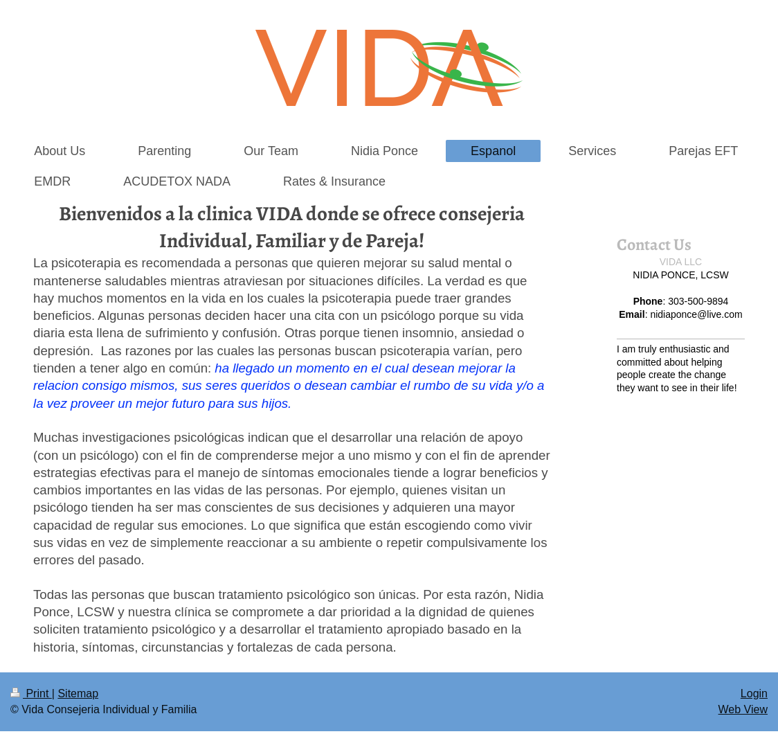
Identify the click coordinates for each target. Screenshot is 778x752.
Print (31, 693)
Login (754, 693)
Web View (743, 709)
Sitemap (77, 693)
